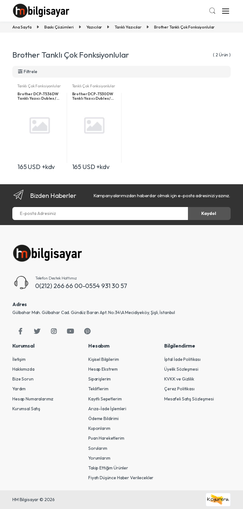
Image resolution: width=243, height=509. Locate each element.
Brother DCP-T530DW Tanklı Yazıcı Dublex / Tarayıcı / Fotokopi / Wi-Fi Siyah (92, 96)
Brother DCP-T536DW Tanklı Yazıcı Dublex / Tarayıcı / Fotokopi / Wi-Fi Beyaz (37, 96)
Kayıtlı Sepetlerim (105, 399)
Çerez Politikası (179, 389)
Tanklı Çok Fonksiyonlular (38, 86)
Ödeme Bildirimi (103, 418)
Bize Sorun (23, 379)
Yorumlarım (99, 458)
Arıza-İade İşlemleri (107, 409)
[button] (212, 11)
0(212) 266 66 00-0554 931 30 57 (81, 286)
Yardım (19, 389)
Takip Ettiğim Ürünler (108, 468)
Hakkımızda (23, 369)
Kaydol (208, 213)
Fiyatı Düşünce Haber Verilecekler (120, 478)
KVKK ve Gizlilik (179, 379)
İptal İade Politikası (182, 359)
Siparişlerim (99, 379)
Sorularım (97, 448)
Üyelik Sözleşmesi (181, 369)
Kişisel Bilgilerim (103, 359)
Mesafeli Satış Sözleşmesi (189, 399)
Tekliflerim (98, 389)
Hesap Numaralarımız (32, 399)
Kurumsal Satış (26, 409)
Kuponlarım (99, 428)
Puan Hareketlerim (106, 438)
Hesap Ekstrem (103, 369)
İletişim (19, 359)
